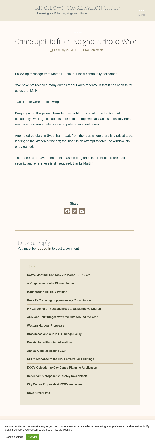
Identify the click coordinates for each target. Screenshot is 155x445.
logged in (44, 248)
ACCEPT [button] (32, 436)
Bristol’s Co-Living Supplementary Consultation (59, 300)
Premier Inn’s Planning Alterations (50, 342)
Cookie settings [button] (14, 436)
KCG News (77, 32)
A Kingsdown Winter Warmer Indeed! (51, 283)
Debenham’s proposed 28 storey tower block (57, 375)
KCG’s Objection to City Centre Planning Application (62, 367)
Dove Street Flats (38, 392)
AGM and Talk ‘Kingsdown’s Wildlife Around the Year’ (62, 317)
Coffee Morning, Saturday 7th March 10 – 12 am (58, 274)
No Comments (94, 49)
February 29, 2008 (65, 49)
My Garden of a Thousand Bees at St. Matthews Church (64, 308)
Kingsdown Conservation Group (77, 7)
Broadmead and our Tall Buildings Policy (54, 333)
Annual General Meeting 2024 (46, 350)
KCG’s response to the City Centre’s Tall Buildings (60, 359)
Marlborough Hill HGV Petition (47, 291)
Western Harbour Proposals (45, 325)
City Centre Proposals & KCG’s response (54, 384)
